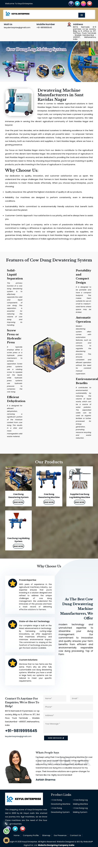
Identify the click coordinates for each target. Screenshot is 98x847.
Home (16, 835)
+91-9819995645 (44, 27)
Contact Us (75, 835)
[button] (7, 61)
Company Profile (31, 835)
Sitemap (46, 835)
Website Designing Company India (56, 845)
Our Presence (60, 835)
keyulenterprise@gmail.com (17, 27)
